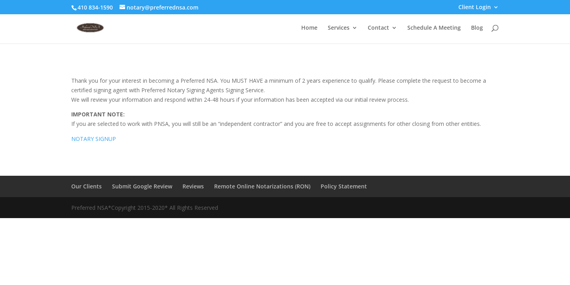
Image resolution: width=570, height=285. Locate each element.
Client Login (474, 7)
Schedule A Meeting (434, 28)
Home (309, 28)
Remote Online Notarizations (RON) (262, 186)
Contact (378, 28)
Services (339, 28)
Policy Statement (344, 186)
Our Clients (86, 186)
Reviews (193, 186)
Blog (477, 28)
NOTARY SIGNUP (93, 138)
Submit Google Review (142, 186)
